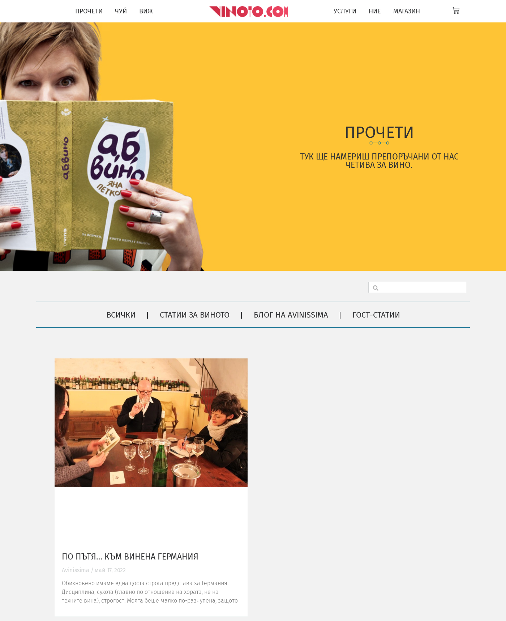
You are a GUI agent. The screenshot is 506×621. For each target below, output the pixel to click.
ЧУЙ (121, 11)
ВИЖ (146, 11)
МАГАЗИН (406, 11)
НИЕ (375, 11)
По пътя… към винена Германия (130, 557)
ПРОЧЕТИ (89, 11)
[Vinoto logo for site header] (250, 11)
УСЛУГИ (345, 11)
